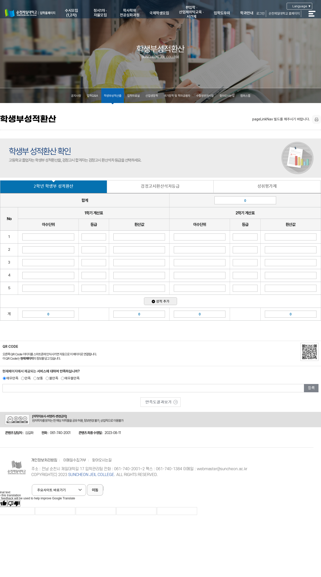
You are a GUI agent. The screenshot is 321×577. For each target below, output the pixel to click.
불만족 (53, 378)
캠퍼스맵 (245, 96)
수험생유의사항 (205, 96)
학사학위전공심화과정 (129, 12)
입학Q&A (92, 96)
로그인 (260, 13)
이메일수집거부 (74, 460)
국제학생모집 (159, 13)
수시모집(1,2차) (71, 12)
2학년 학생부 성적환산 (53, 186)
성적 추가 (160, 301)
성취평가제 (267, 186)
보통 (40, 378)
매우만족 (12, 378)
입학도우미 (222, 13)
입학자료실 (133, 96)
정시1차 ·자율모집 (100, 12)
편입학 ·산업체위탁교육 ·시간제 (191, 12)
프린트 (316, 119)
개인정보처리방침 (44, 460)
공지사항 (76, 96)
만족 (28, 378)
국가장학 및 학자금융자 (177, 96)
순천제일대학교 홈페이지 (284, 13)
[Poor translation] (13, 503)
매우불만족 (71, 378)
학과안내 (246, 13)
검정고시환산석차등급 (160, 186)
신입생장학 (151, 96)
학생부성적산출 (112, 96)
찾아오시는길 (226, 96)
